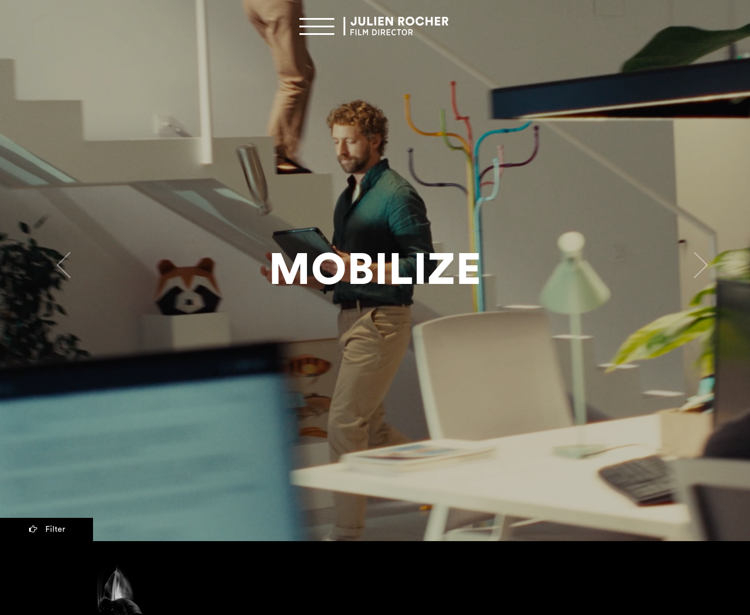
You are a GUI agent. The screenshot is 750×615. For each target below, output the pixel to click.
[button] (56, 271)
